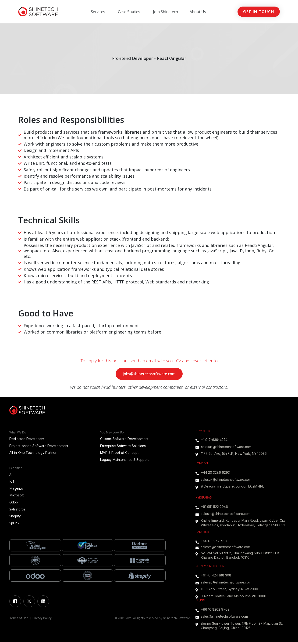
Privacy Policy (42, 618)
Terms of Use (19, 618)
